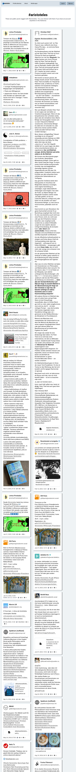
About (26, 3)
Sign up (70, 3)
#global (21, 771)
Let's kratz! (38, 729)
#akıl (12, 767)
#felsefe (6, 763)
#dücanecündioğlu (17, 769)
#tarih (8, 769)
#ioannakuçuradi (20, 767)
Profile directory (17, 3)
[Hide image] (5, 54)
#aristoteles (13, 763)
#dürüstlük (10, 771)
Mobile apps (34, 3)
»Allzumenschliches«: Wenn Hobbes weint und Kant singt (15, 678)
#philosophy (11, 765)
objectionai (39, 144)
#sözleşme (7, 767)
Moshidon (21, 622)
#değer (16, 771)
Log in (63, 3)
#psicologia (21, 763)
